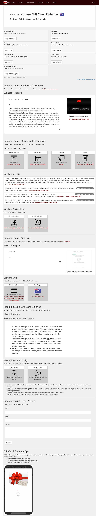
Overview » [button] (55, 39)
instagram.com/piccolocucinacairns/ (38, 228)
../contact (61, 164)
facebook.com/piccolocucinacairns (14, 228)
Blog (47, 2)
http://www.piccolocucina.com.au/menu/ (45, 202)
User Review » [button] (56, 62)
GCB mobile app (65, 241)
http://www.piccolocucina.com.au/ (39, 190)
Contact (54, 2)
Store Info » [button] (8, 50)
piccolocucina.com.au (14, 164)
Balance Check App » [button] (11, 74)
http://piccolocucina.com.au (49, 89)
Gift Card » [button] (8, 62)
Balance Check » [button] (10, 39)
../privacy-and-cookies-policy (37, 164)
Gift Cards (20, 2)
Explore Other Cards (38, 296)
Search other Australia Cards (86, 79)
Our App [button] (40, 2)
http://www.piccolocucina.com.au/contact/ (69, 196)
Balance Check (30, 2)
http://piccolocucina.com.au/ (17, 184)
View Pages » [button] (56, 50)
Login (93, 2)
